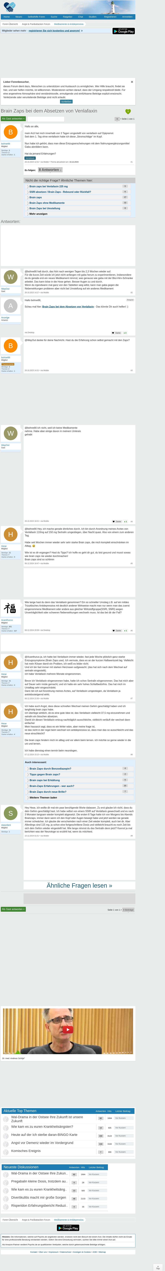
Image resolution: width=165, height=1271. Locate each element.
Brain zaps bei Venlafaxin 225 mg (48, 186)
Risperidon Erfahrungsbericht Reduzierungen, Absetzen (52, 1205)
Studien (92, 16)
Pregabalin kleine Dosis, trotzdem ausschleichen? (48, 1181)
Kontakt (33, 1252)
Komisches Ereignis (26, 1151)
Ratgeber (67, 16)
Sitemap (102, 1252)
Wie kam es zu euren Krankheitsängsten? (42, 1127)
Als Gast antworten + (13, 118)
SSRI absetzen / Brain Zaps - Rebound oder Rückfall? (60, 192)
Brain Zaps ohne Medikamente (47, 203)
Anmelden (127, 16)
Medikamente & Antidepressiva (68, 1220)
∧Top (158, 1267)
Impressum (53, 1252)
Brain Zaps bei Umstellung (44, 208)
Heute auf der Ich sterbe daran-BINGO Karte (44, 1135)
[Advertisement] (79, 860)
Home (7, 16)
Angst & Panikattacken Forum (36, 1220)
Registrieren (110, 16)
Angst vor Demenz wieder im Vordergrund (42, 1143)
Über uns (43, 1252)
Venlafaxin (30, 158)
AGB (95, 1252)
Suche (54, 16)
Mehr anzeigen (38, 213)
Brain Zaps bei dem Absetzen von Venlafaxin (49, 111)
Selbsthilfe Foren (36, 16)
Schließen (66, 101)
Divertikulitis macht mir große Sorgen (38, 1197)
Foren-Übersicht (10, 1220)
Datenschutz (65, 1252)
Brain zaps (35, 197)
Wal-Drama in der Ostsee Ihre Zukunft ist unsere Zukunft (53, 1173)
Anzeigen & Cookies (82, 1252)
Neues (18, 16)
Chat (80, 16)
